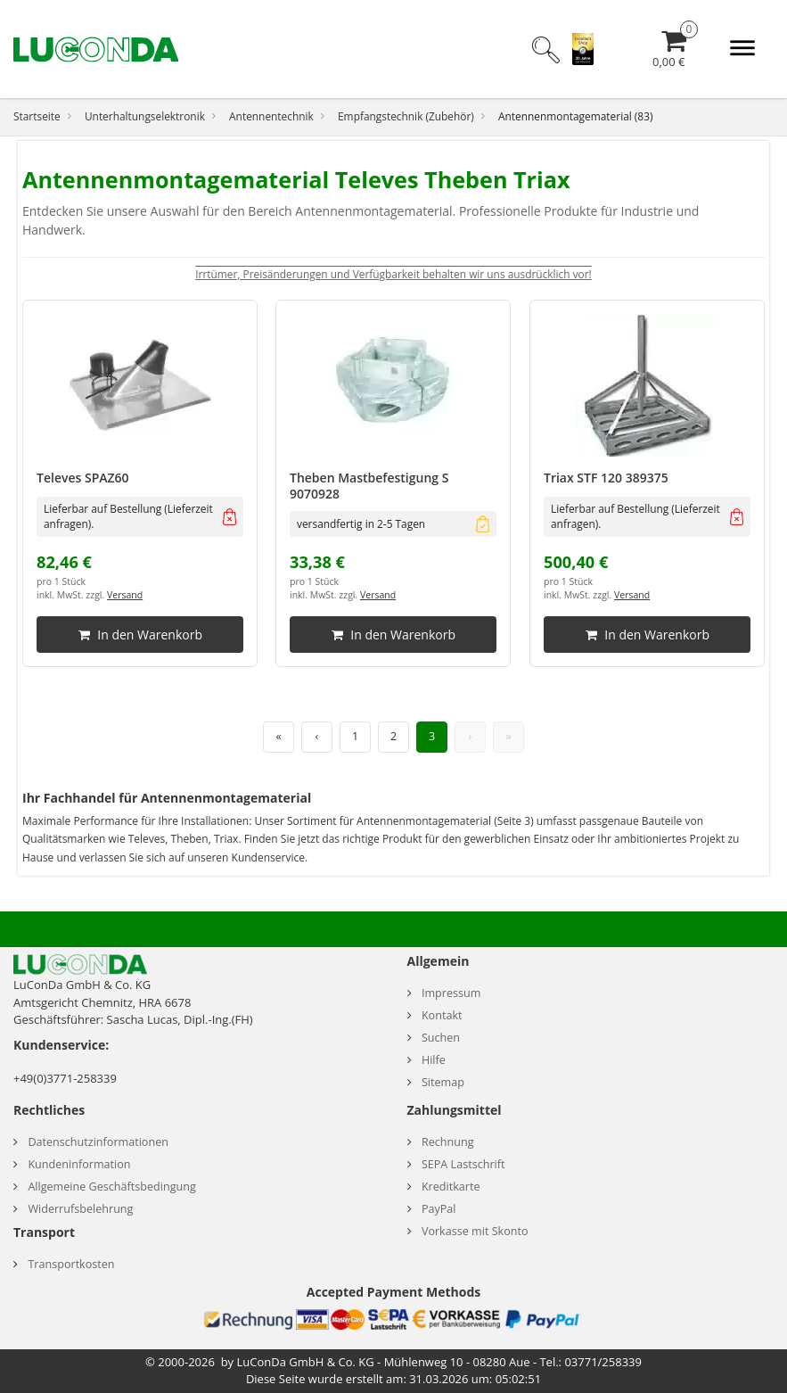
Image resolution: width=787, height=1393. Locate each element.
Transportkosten (71, 1264)
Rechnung (448, 1142)
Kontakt (442, 1015)
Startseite (37, 116)
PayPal (439, 1208)
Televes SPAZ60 (83, 477)
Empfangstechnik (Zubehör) (406, 116)
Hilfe (434, 1059)
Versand (125, 595)
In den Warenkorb (140, 635)
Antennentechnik (271, 116)
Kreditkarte (451, 1186)
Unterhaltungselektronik (145, 116)
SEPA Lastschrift (463, 1164)
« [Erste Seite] (278, 736)
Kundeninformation (79, 1164)
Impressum (451, 993)
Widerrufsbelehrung (80, 1208)
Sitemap (443, 1082)
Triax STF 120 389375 (606, 477)
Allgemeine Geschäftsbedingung (111, 1186)
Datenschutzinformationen (98, 1142)
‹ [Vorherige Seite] (317, 736)
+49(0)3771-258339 (65, 1078)
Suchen (441, 1037)
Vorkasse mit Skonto (475, 1231)
